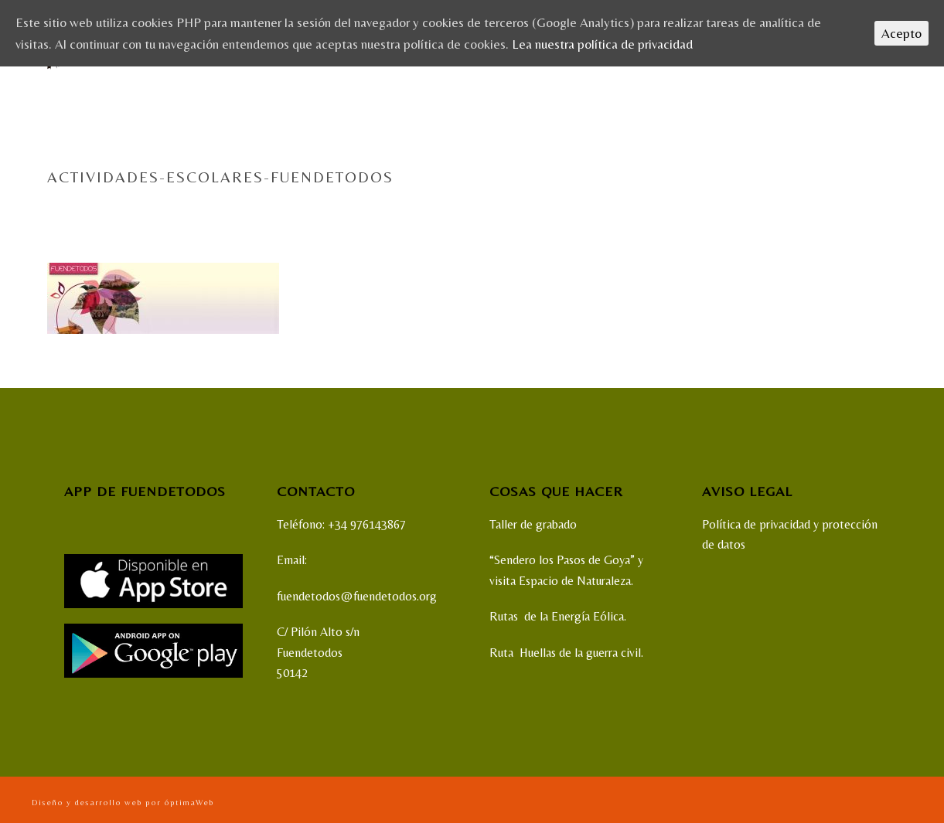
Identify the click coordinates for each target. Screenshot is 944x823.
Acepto (901, 33)
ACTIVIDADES (677, 210)
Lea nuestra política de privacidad (602, 44)
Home (627, 210)
